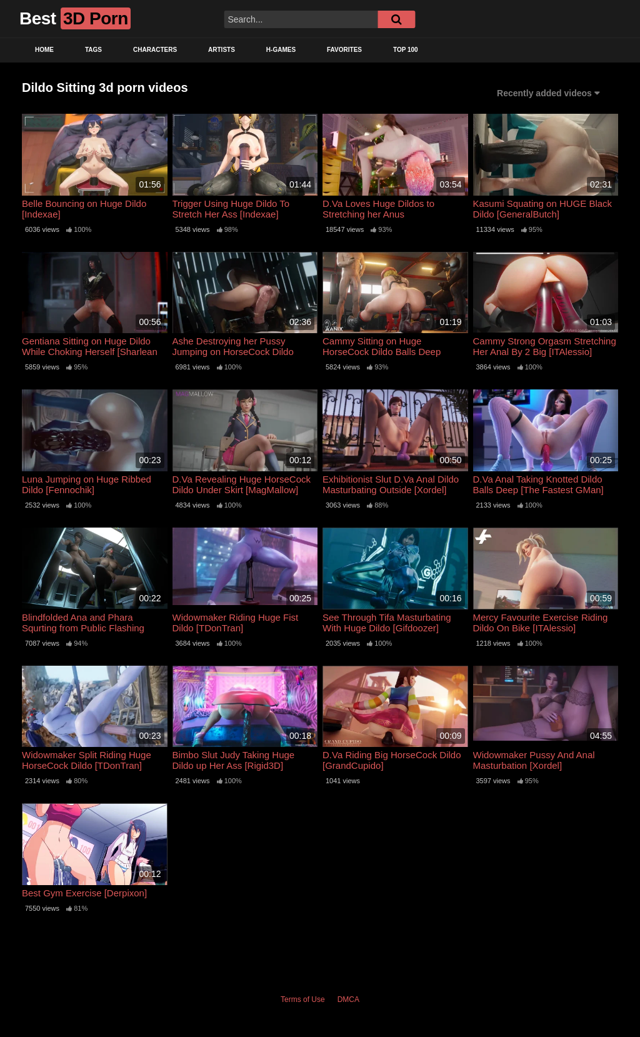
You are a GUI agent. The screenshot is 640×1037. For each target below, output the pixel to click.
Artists (221, 49)
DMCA (348, 999)
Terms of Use (303, 999)
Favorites (344, 49)
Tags (93, 49)
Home (44, 49)
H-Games (281, 49)
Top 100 (405, 49)
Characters (155, 49)
